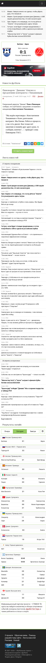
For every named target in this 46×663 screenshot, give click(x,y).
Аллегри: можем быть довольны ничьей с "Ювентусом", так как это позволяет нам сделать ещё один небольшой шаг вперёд (22, 296)
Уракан (3, 562)
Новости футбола (11, 83)
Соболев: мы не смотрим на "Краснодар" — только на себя (23, 374)
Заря (3, 521)
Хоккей (16, 640)
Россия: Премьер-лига (23, 55)
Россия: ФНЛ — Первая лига (15, 447)
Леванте (42, 469)
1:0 (23, 539)
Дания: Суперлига (11, 526)
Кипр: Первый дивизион (14, 545)
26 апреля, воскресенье (11, 361)
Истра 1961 (41, 539)
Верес (42, 521)
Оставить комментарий (23, 151)
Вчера (7, 431)
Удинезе (42, 482)
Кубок (7, 378)
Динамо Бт (5, 598)
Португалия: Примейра (13, 488)
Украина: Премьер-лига (13, 513)
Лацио (3, 482)
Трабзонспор (40, 508)
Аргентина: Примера (12, 555)
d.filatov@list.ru (26, 655)
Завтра (33, 431)
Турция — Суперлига (12, 167)
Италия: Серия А (11, 475)
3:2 (23, 479)
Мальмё (42, 585)
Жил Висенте (6, 491)
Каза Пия (41, 491)
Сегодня (19, 431)
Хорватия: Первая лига (13, 536)
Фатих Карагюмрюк (38, 504)
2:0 (23, 521)
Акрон (27, 44)
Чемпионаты (10, 410)
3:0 (23, 530)
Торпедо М (5, 450)
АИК (2, 585)
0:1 (23, 441)
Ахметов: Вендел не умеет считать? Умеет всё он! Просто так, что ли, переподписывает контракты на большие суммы (22, 245)
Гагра (3, 594)
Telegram (18, 657)
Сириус (42, 575)
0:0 (23, 469)
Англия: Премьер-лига (13, 456)
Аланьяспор (5, 501)
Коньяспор (5, 508)
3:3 (23, 482)
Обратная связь (20, 635)
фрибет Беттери (32, 609)
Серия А (8, 267)
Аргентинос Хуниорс (37, 562)
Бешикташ (4, 504)
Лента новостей (10, 158)
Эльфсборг (41, 581)
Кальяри (4, 479)
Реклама (8, 640)
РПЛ (34, 96)
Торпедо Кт (41, 598)
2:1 (23, 460)
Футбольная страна (23, 651)
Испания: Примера (12, 466)
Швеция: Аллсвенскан (13, 567)
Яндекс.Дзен (9, 657)
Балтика (20, 44)
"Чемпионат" (16, 144)
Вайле (42, 530)
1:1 (23, 517)
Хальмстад (41, 571)
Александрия (40, 517)
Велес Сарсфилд (7, 558)
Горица (3, 539)
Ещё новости (6, 419)
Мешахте (42, 594)
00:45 (23, 558)
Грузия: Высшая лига (13, 591)
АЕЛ (2, 549)
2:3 (23, 501)
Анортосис (41, 549)
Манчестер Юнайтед (8, 460)
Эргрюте (4, 578)
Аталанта (41, 479)
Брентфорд (41, 460)
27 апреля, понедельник (11, 164)
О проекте (9, 635)
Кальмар (4, 581)
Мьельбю (4, 571)
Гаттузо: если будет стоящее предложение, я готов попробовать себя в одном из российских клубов (25, 29)
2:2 (23, 450)
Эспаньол (4, 469)
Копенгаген (5, 530)
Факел (42, 450)
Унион (42, 558)
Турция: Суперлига (12, 497)
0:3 (23, 598)
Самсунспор (40, 501)
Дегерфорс (41, 578)
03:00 (23, 562)
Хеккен (3, 575)
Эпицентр (4, 517)
